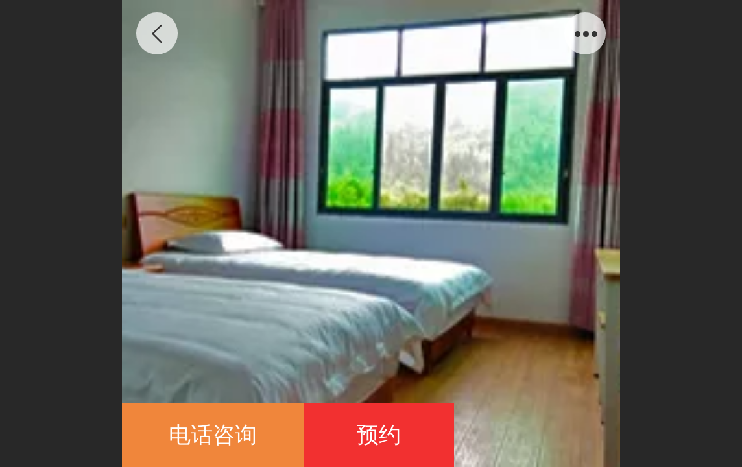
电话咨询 (213, 435)
